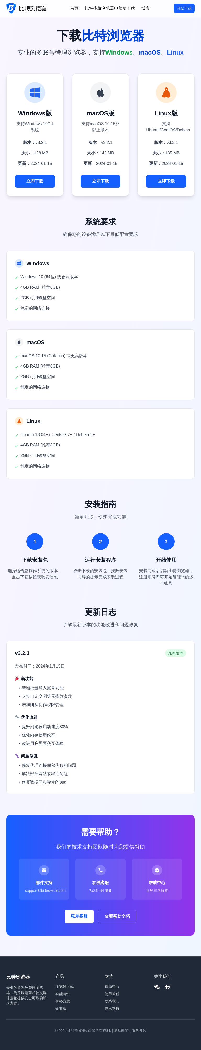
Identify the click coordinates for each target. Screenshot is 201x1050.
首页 (74, 8)
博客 (145, 8)
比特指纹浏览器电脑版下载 (110, 8)
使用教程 (112, 994)
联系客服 (79, 916)
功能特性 (62, 994)
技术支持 (112, 1008)
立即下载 (34, 181)
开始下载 (184, 8)
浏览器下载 (64, 986)
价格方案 (62, 1001)
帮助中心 (112, 986)
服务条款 (139, 1031)
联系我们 (112, 1001)
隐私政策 (121, 1031)
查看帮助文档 (117, 916)
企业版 (60, 1008)
